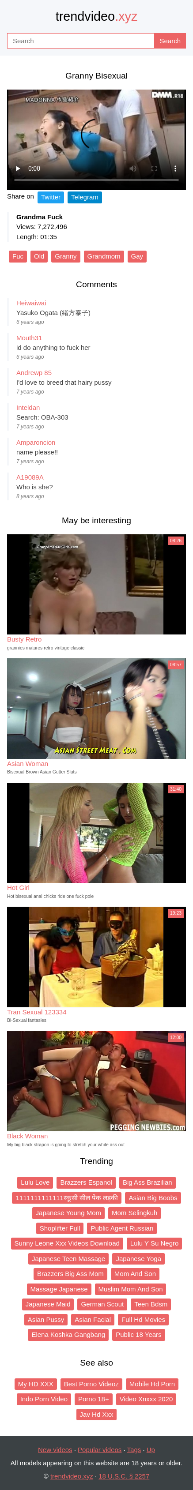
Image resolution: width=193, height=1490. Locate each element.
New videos (55, 1449)
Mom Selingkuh (134, 1212)
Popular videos (99, 1449)
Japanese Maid (48, 1304)
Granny (65, 256)
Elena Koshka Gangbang (68, 1334)
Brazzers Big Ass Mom (70, 1273)
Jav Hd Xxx (97, 1414)
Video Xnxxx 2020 (146, 1399)
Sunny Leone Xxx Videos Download (67, 1243)
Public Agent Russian (122, 1228)
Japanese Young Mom (68, 1212)
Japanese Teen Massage (69, 1258)
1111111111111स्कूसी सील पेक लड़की (66, 1197)
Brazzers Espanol (86, 1182)
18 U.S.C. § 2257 (123, 1476)
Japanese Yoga (138, 1258)
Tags (134, 1449)
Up (151, 1449)
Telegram (84, 197)
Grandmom (104, 256)
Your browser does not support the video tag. (96, 140)
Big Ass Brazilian (147, 1182)
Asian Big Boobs (153, 1197)
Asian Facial (93, 1319)
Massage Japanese (59, 1289)
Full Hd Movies (143, 1319)
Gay (137, 256)
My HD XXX (35, 1384)
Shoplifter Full (60, 1228)
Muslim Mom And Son (130, 1289)
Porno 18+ (93, 1399)
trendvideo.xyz (71, 1476)
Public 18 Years (138, 1334)
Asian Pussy (46, 1319)
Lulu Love (35, 1182)
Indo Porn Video (44, 1399)
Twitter (51, 197)
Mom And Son (135, 1273)
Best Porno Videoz (91, 1384)
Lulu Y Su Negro (154, 1243)
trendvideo (97, 16)
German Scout (102, 1304)
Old (39, 256)
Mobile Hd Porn (152, 1384)
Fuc (17, 256)
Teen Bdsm (150, 1304)
